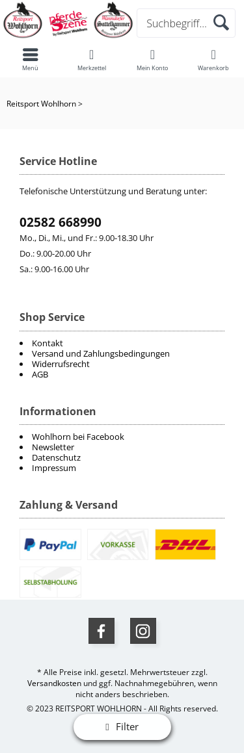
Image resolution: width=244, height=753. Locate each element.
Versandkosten (54, 683)
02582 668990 (61, 222)
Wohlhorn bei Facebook (78, 436)
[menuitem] (122, 436)
